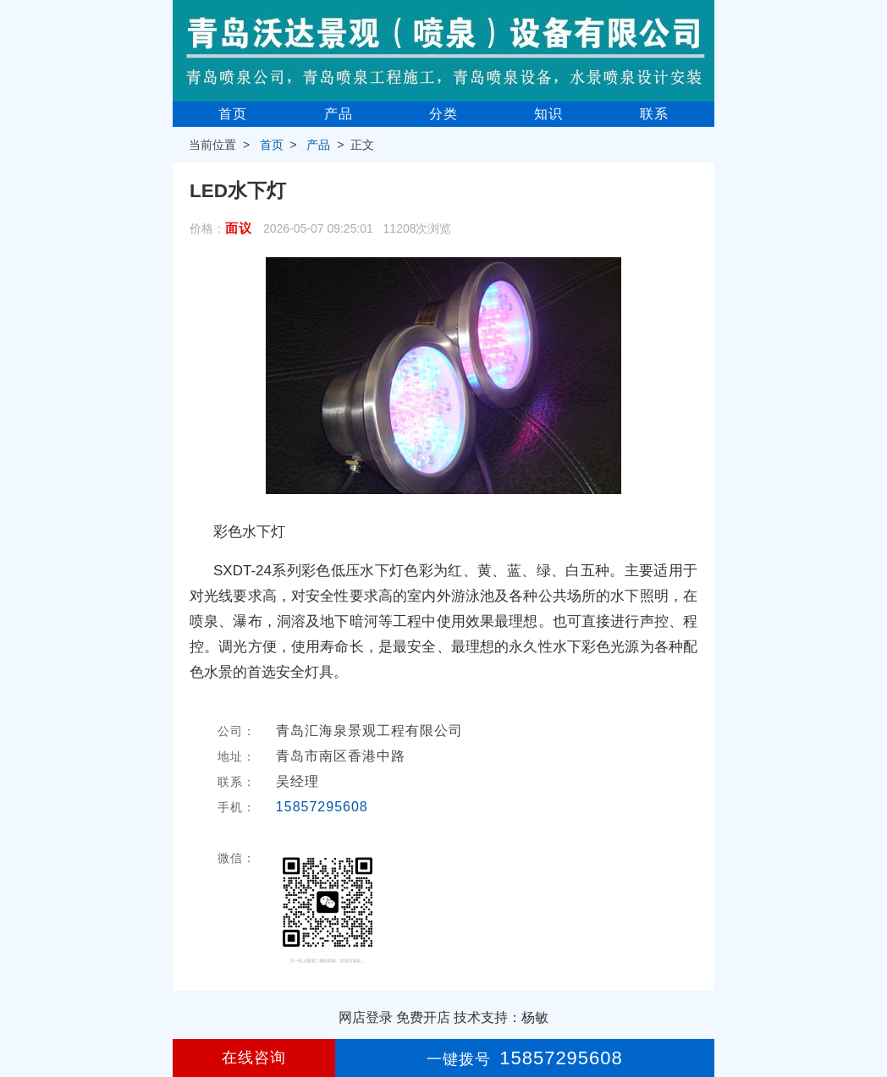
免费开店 (423, 1017)
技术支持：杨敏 (501, 1017)
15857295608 (322, 807)
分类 (443, 114)
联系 (654, 114)
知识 (548, 114)
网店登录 (366, 1017)
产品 (338, 114)
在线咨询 (254, 1057)
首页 (232, 114)
